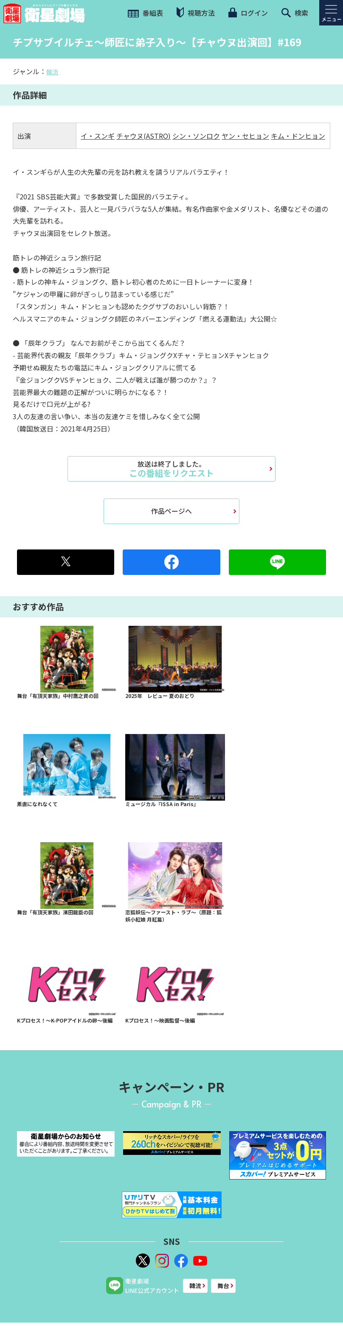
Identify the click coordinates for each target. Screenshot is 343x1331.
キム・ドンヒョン (298, 136)
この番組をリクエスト (171, 469)
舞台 (223, 1285)
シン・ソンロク (196, 136)
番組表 (145, 13)
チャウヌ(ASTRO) (143, 136)
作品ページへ (171, 511)
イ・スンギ (98, 136)
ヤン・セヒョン (245, 136)
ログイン (247, 13)
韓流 (52, 71)
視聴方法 (196, 12)
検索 (294, 13)
